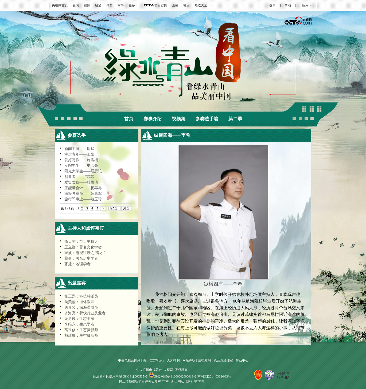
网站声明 (188, 360)
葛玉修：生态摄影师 (81, 330)
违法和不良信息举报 (107, 376)
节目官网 (160, 5)
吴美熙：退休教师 (79, 302)
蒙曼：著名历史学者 (81, 258)
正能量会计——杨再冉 (83, 188)
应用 (305, 5)
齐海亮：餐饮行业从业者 (85, 313)
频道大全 (200, 5)
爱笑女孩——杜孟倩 (81, 182)
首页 (128, 118)
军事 (121, 5)
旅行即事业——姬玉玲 (83, 199)
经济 (98, 5)
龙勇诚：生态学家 (79, 319)
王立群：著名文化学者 (83, 247)
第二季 (235, 118)
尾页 (126, 208)
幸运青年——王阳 (79, 154)
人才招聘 (173, 360)
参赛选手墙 (207, 118)
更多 (132, 5)
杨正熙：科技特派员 (81, 296)
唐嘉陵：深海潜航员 (81, 307)
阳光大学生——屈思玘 (83, 171)
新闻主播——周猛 (79, 149)
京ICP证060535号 (135, 376)
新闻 (76, 5)
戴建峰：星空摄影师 (81, 336)
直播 (175, 5)
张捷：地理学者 (77, 264)
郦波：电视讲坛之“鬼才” (84, 253)
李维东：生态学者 (79, 324)
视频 (87, 5)
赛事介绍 (152, 118)
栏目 (186, 5)
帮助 (288, 5)
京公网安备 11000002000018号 (173, 376)
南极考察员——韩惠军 (83, 194)
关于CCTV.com (153, 360)
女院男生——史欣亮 (81, 166)
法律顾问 (204, 360)
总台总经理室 (223, 360)
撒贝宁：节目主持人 (81, 242)
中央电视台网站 (129, 360)
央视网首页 (60, 5)
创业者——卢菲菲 (79, 177)
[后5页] (113, 208)
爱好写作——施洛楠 (81, 160)
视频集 (178, 118)
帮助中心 (242, 360)
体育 (109, 5)
